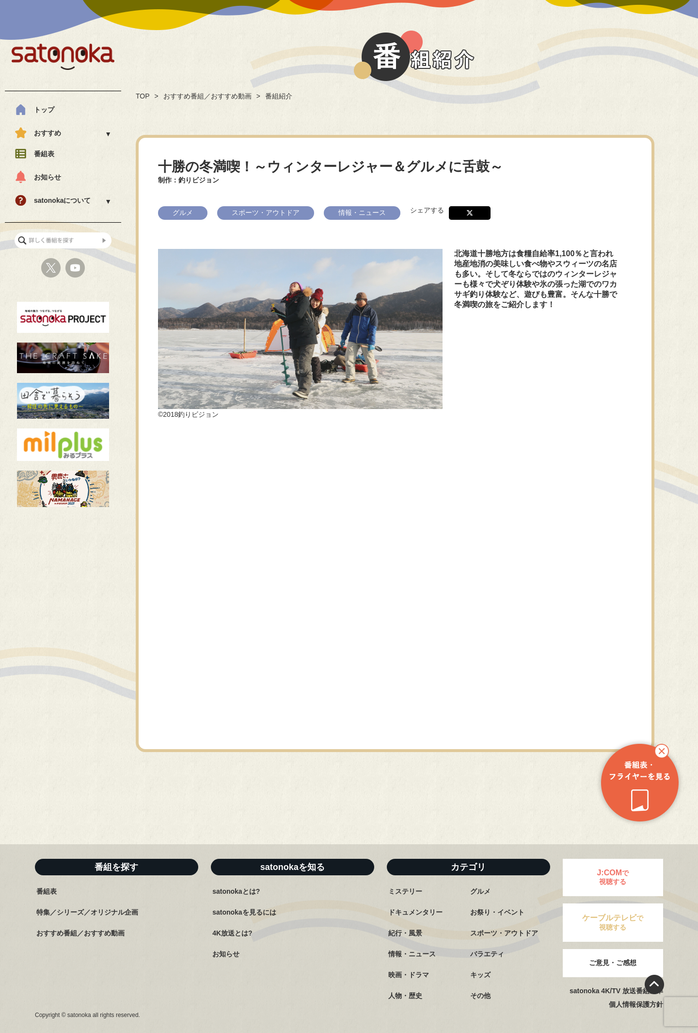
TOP (143, 96)
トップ (44, 110)
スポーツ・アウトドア (504, 933)
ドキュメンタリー (415, 912)
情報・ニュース (412, 954)
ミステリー (405, 891)
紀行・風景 (405, 933)
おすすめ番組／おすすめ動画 (207, 96)
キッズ (480, 975)
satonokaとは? (236, 891)
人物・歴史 (405, 996)
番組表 (44, 154)
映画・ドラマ (408, 975)
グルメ (480, 891)
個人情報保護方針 (636, 1004)
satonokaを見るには (244, 912)
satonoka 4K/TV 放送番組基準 (616, 991)
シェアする (427, 210)
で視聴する (613, 877)
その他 (480, 996)
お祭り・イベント (497, 912)
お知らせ (47, 177)
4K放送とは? (232, 933)
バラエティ (487, 954)
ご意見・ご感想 (612, 963)
